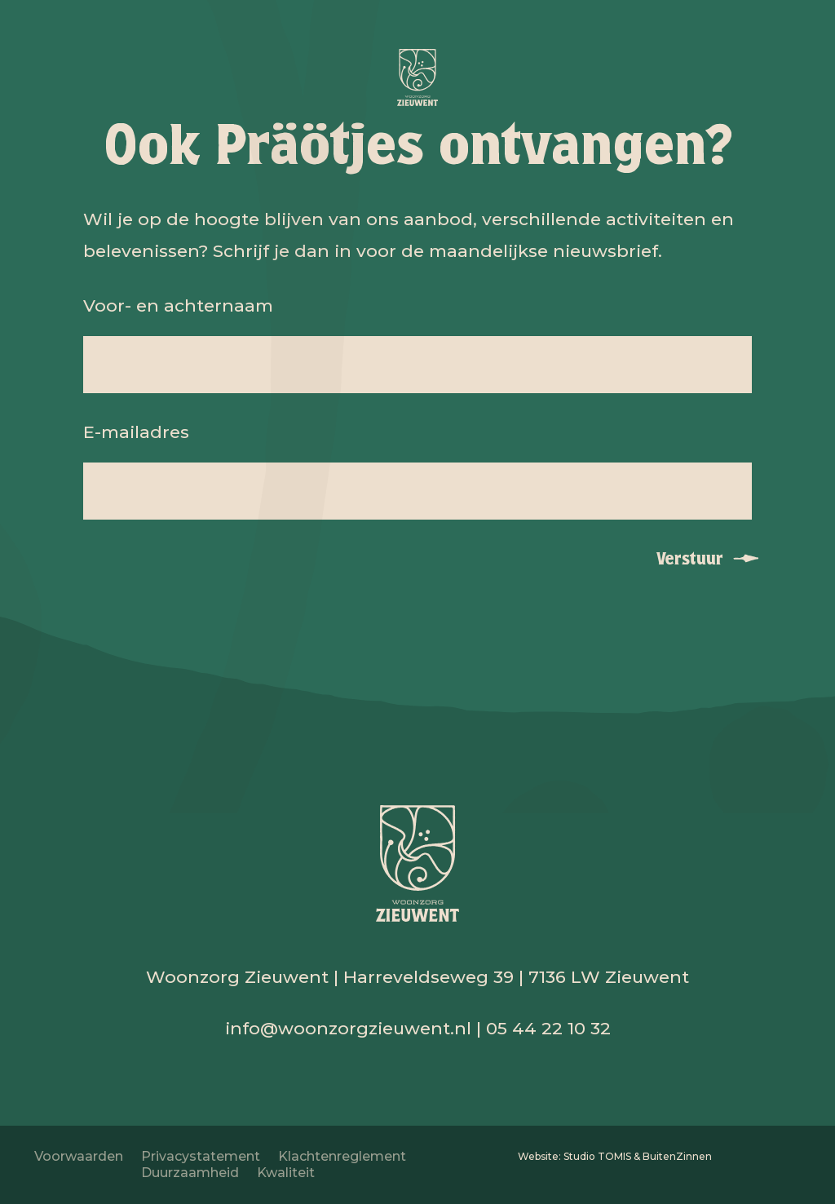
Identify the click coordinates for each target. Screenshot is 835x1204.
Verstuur (689, 559)
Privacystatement (200, 1156)
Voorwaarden (78, 1156)
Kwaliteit (286, 1172)
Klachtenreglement (342, 1156)
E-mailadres (136, 432)
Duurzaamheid (190, 1172)
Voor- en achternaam (178, 305)
